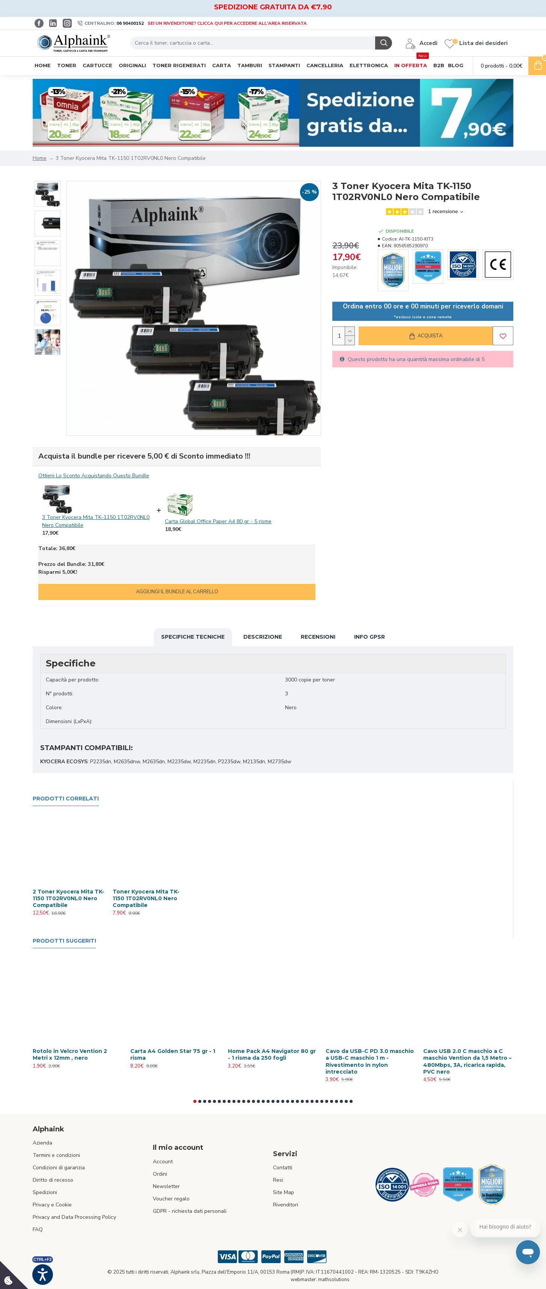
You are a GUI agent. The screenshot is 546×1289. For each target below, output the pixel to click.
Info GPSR (369, 636)
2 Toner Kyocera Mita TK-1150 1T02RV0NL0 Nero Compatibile (68, 898)
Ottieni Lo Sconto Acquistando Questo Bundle (93, 475)
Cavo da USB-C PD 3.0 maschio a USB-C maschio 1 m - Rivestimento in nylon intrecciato (370, 1061)
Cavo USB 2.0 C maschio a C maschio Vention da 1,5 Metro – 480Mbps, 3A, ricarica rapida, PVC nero (467, 1061)
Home (40, 158)
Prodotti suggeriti (64, 941)
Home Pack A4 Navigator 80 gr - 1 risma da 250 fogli (272, 1054)
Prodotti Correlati (66, 799)
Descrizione (262, 636)
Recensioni (318, 636)
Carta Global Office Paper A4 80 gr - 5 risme (218, 521)
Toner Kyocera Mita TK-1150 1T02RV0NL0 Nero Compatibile (146, 898)
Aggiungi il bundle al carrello (177, 591)
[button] (194, 1101)
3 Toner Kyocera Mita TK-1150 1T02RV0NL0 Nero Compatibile (95, 521)
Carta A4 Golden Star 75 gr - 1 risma (172, 1054)
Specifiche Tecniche (193, 636)
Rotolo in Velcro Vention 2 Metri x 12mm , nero (70, 1054)
